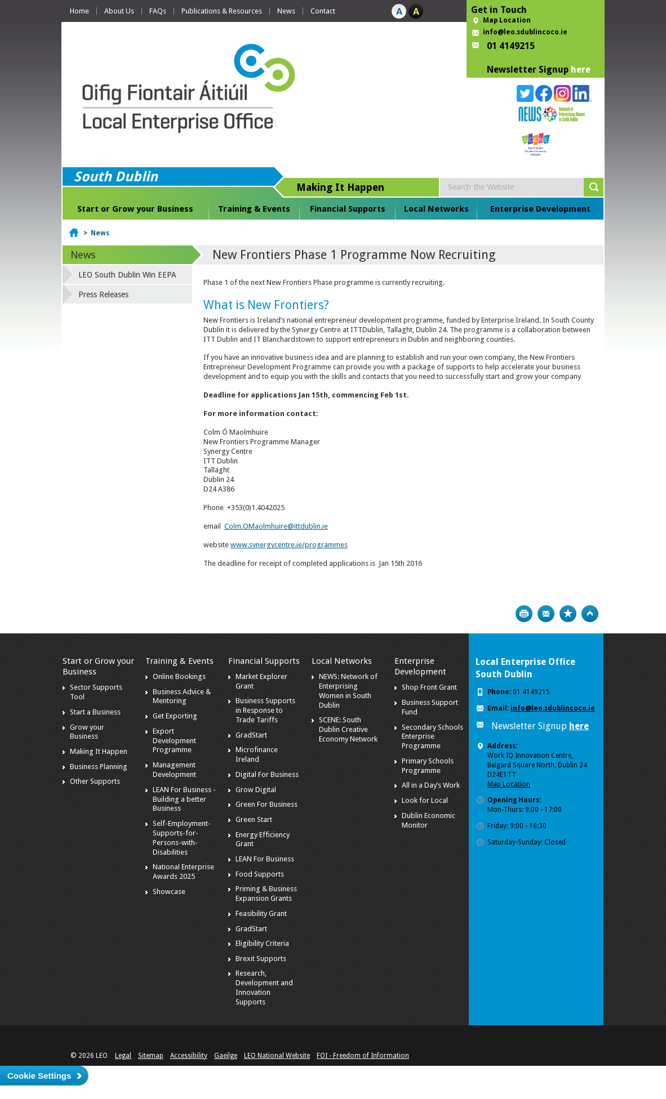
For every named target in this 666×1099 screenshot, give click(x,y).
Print (524, 613)
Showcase (169, 891)
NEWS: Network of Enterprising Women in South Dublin (348, 690)
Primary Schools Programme (428, 766)
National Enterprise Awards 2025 (183, 872)
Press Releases (103, 294)
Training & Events (254, 209)
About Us (119, 11)
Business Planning (98, 766)
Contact (322, 11)
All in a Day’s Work (431, 785)
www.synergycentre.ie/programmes (289, 544)
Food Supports (260, 874)
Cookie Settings (39, 1075)
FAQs (157, 11)
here (580, 69)
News (286, 11)
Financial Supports (347, 209)
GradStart (251, 735)
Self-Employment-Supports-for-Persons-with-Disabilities (182, 837)
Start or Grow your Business (135, 209)
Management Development (174, 770)
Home (79, 11)
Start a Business (95, 712)
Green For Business (267, 804)
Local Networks (436, 209)
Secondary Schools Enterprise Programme (432, 736)
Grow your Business (87, 732)
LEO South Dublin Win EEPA (127, 274)
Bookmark (568, 613)
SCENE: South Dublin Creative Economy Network (348, 729)
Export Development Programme (174, 740)
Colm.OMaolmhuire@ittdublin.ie (276, 526)
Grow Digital (256, 789)
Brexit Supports (261, 958)
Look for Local (425, 800)
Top (589, 613)
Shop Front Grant (429, 687)
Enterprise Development (540, 209)
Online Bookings (179, 676)
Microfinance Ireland (257, 754)
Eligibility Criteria (262, 943)
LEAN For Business (265, 859)
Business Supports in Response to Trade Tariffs (265, 710)
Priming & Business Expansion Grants (266, 893)
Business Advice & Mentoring (182, 696)
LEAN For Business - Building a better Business (184, 799)
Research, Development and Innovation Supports (264, 987)
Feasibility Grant (261, 913)
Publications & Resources (221, 11)
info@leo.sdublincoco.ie (525, 32)
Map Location (507, 20)
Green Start (254, 819)
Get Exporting (175, 716)
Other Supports (95, 781)
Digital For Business (267, 774)
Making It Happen (98, 751)
